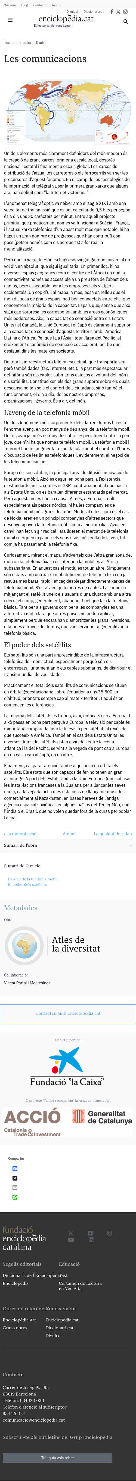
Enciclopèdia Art (19, 1320)
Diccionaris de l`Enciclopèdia (32, 1275)
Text (63, 1275)
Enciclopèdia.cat (62, 1320)
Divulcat (72, 12)
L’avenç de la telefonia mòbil (32, 879)
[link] (68, 846)
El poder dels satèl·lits (27, 884)
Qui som (10, 5)
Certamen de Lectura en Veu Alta (80, 1285)
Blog (24, 5)
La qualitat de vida (113, 833)
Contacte (39, 5)
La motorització (20, 833)
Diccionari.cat (94, 12)
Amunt (69, 833)
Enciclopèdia (16, 1283)
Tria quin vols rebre (57, 1457)
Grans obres (15, 1327)
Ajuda (56, 5)
